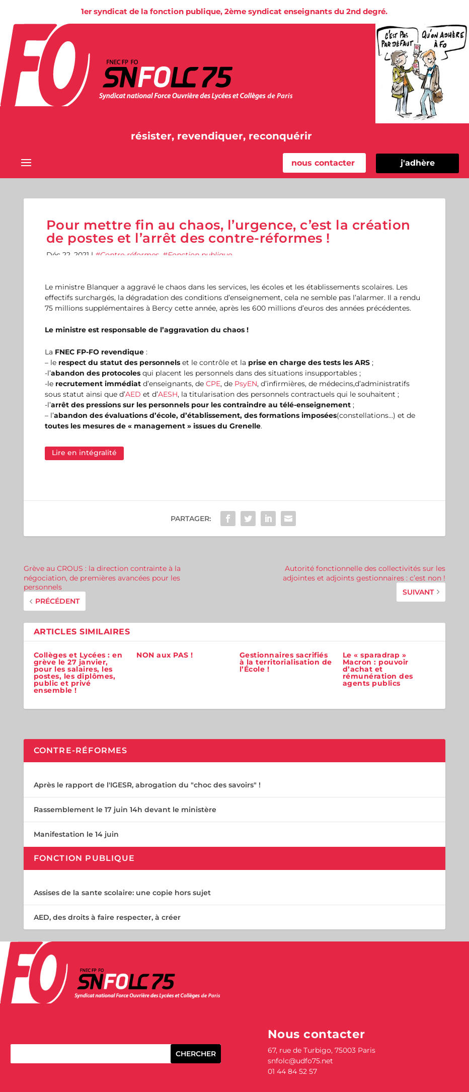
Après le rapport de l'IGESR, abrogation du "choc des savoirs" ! (147, 784)
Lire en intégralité (84, 452)
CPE (213, 383)
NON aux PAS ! (164, 655)
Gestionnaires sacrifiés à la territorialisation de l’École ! (286, 662)
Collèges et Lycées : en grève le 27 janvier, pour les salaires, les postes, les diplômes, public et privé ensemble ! (78, 672)
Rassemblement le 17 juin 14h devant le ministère (125, 809)
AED (133, 394)
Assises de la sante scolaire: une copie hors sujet (122, 892)
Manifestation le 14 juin (76, 834)
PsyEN (245, 383)
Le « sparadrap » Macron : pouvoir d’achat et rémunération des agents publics (378, 669)
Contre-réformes (129, 254)
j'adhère (418, 163)
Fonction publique (200, 254)
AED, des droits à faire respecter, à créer (107, 917)
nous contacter (323, 163)
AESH (168, 394)
